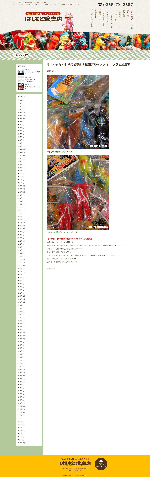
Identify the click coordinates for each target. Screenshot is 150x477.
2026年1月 (21, 109)
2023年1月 (21, 219)
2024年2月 (21, 180)
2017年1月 (21, 440)
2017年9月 (21, 415)
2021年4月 (21, 284)
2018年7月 (21, 385)
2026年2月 (21, 106)
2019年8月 (21, 345)
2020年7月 (21, 311)
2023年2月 (21, 216)
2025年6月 (21, 131)
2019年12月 (22, 333)
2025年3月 (21, 140)
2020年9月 (21, 305)
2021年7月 (21, 274)
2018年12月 (22, 369)
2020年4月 (21, 320)
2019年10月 (22, 339)
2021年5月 (21, 281)
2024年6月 (21, 167)
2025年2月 (21, 143)
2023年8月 (21, 198)
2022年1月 (21, 256)
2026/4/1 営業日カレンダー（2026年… (31, 79)
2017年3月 (21, 434)
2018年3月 (21, 397)
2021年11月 (22, 262)
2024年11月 (22, 152)
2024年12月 (22, 149)
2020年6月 (21, 314)
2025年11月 (22, 115)
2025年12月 (22, 112)
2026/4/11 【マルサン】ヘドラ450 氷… (32, 72)
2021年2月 (21, 290)
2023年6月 (21, 204)
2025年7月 (21, 128)
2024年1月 (21, 183)
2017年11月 (22, 409)
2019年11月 (22, 336)
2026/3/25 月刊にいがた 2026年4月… (32, 86)
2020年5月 (21, 317)
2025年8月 (21, 125)
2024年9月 (21, 158)
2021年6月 (21, 278)
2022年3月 (21, 250)
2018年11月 (22, 372)
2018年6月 (21, 388)
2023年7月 (21, 201)
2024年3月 (21, 177)
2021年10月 (22, 265)
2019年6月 (21, 351)
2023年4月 (21, 210)
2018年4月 (21, 394)
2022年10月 (22, 229)
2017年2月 (21, 437)
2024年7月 (21, 164)
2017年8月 (21, 418)
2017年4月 (21, 430)
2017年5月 (21, 427)
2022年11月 (22, 226)
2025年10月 (22, 118)
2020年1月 (21, 330)
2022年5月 (21, 244)
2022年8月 (21, 235)
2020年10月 (22, 302)
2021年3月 (21, 287)
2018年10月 (22, 375)
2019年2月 (21, 363)
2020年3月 (21, 323)
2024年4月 (21, 174)
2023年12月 (22, 186)
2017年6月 (21, 424)
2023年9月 (21, 195)
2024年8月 (21, 161)
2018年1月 (21, 403)
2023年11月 (22, 189)
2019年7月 (21, 348)
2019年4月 (21, 357)
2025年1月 (21, 146)
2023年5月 (21, 207)
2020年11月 (22, 299)
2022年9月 (21, 232)
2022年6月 (21, 241)
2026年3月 (21, 103)
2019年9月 (21, 342)
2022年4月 (21, 247)
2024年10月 (22, 155)
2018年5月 (21, 391)
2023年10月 (22, 192)
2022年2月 (21, 253)
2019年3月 (21, 360)
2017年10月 (22, 412)
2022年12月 (22, 222)
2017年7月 (21, 421)
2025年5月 (21, 134)
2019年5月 (21, 354)
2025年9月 (21, 121)
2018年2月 (21, 400)
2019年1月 (21, 366)
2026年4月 (21, 100)
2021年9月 (21, 268)
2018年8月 (21, 382)
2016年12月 (22, 443)
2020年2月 (21, 326)
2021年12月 (22, 259)
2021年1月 (21, 293)
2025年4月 (21, 137)
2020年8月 (21, 308)
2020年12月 (22, 296)
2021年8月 (21, 271)
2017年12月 (22, 406)
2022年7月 (21, 238)
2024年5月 (21, 170)
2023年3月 (21, 213)
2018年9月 (21, 378)
